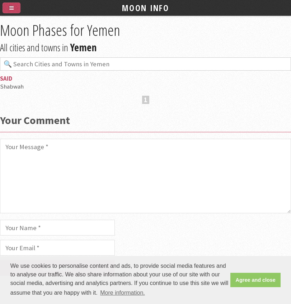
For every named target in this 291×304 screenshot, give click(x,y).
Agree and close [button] (256, 280)
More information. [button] (122, 293)
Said (6, 78)
